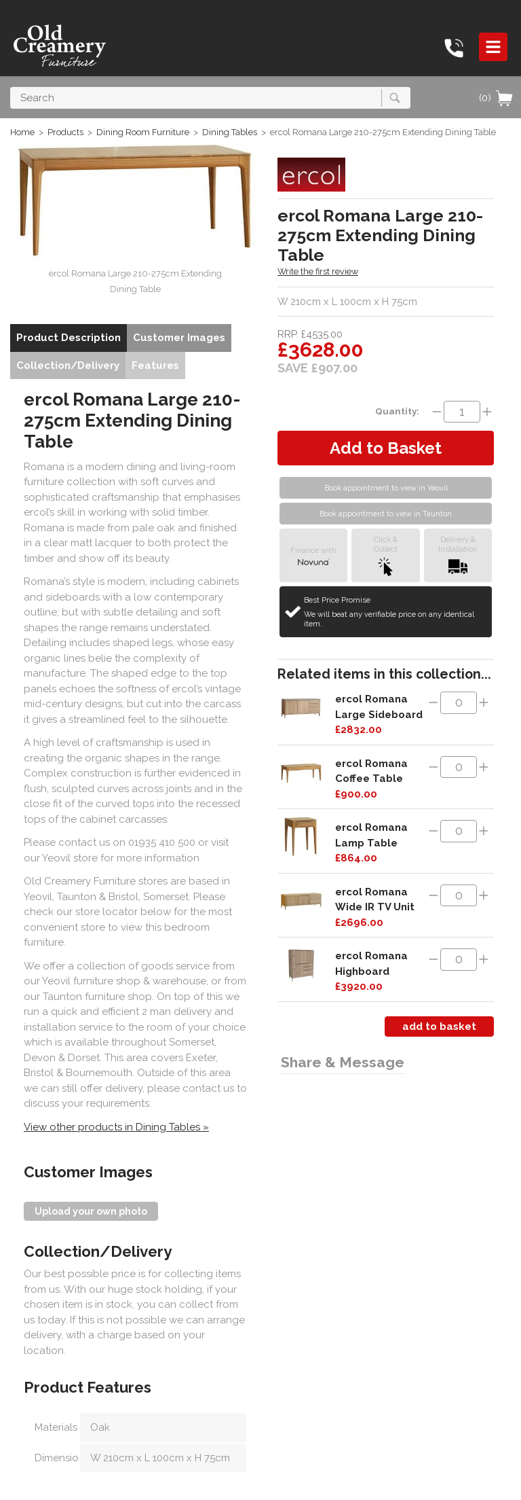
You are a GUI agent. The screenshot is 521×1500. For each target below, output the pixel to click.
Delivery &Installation (458, 555)
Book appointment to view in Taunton (386, 513)
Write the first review (317, 271)
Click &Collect (386, 555)
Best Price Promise (396, 612)
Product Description (68, 338)
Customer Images (179, 338)
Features (155, 365)
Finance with (313, 556)
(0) (496, 98)
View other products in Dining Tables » (116, 1127)
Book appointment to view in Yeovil (386, 488)
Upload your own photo (91, 1211)
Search (10, 86)
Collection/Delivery (67, 365)
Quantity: (397, 411)
